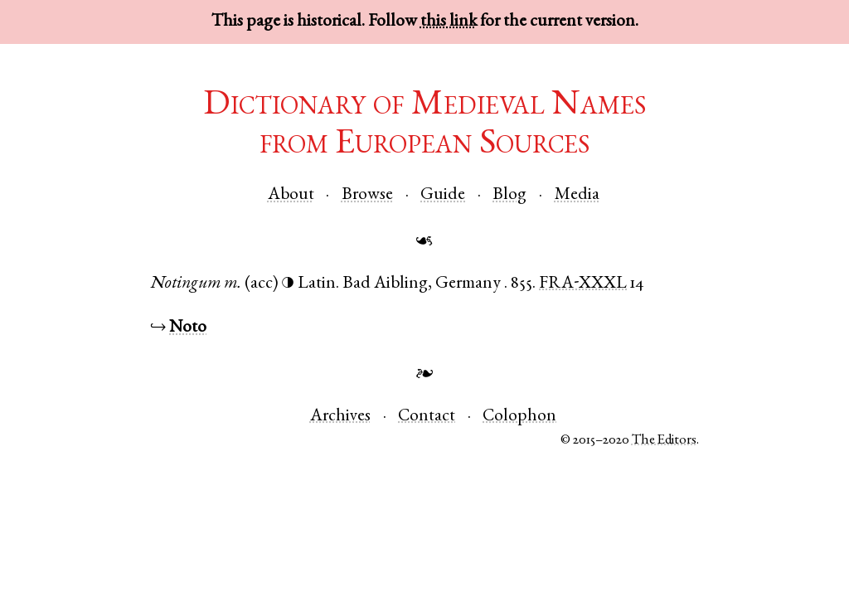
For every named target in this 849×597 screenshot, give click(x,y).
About (291, 195)
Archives (340, 416)
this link (448, 22)
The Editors (664, 441)
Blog (509, 195)
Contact (426, 416)
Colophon (519, 416)
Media (577, 195)
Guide (442, 195)
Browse (367, 195)
